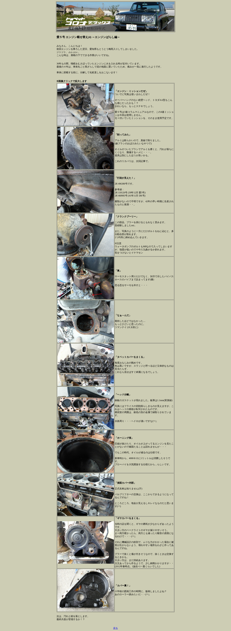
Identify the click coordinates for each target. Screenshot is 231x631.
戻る (115, 628)
